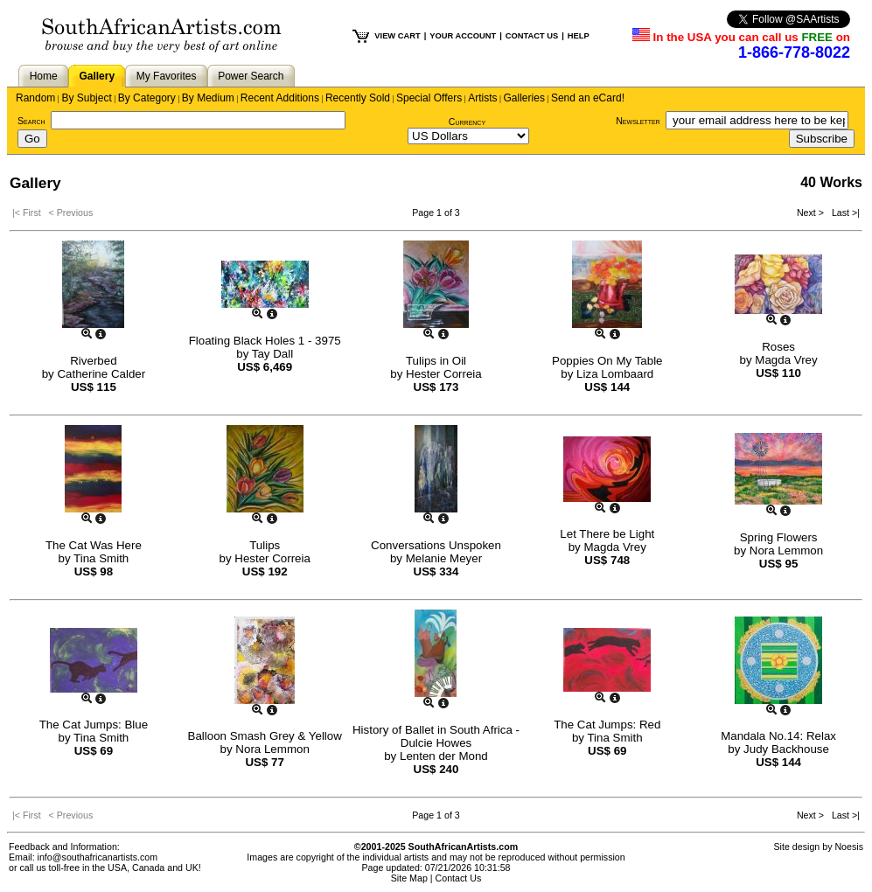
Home (44, 76)
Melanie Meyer (444, 558)
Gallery (97, 76)
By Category (147, 98)
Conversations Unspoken (436, 545)
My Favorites (166, 76)
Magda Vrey (786, 359)
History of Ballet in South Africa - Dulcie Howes (436, 736)
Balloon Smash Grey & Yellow (265, 735)
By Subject (86, 98)
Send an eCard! (587, 98)
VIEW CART (397, 35)
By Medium (208, 98)
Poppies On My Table (607, 360)
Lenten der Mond (444, 756)
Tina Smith (101, 558)
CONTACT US (532, 35)
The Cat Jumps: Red (607, 724)
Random (35, 98)
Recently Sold (357, 98)
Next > (812, 212)
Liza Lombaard (614, 373)
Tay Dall (272, 353)
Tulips (264, 545)
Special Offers (429, 98)
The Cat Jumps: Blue (93, 724)
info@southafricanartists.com (98, 857)
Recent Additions (280, 98)
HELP (578, 35)
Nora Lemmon (786, 550)
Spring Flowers (779, 537)
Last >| (843, 212)
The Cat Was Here (93, 545)
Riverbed (93, 360)
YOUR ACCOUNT (462, 35)
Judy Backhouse (786, 749)
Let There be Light (607, 533)
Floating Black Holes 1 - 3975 (265, 340)
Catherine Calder (101, 373)
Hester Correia (444, 373)
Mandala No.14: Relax (778, 735)
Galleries (524, 98)
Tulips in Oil (436, 360)
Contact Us (459, 878)
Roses (778, 346)
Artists (482, 98)
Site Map (409, 878)
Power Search (250, 76)
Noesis (848, 846)
